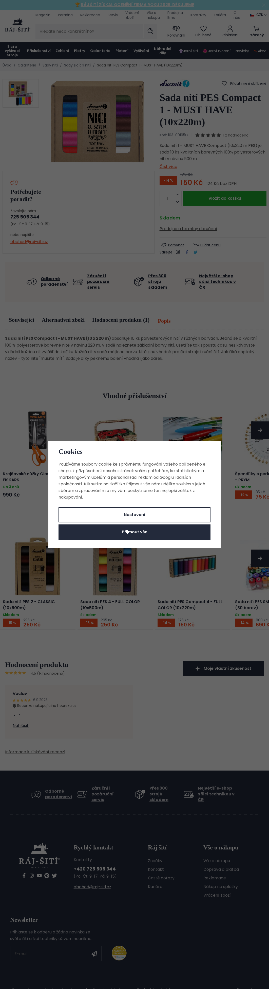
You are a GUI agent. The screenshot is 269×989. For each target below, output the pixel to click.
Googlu (167, 477)
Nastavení (134, 515)
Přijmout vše (134, 532)
